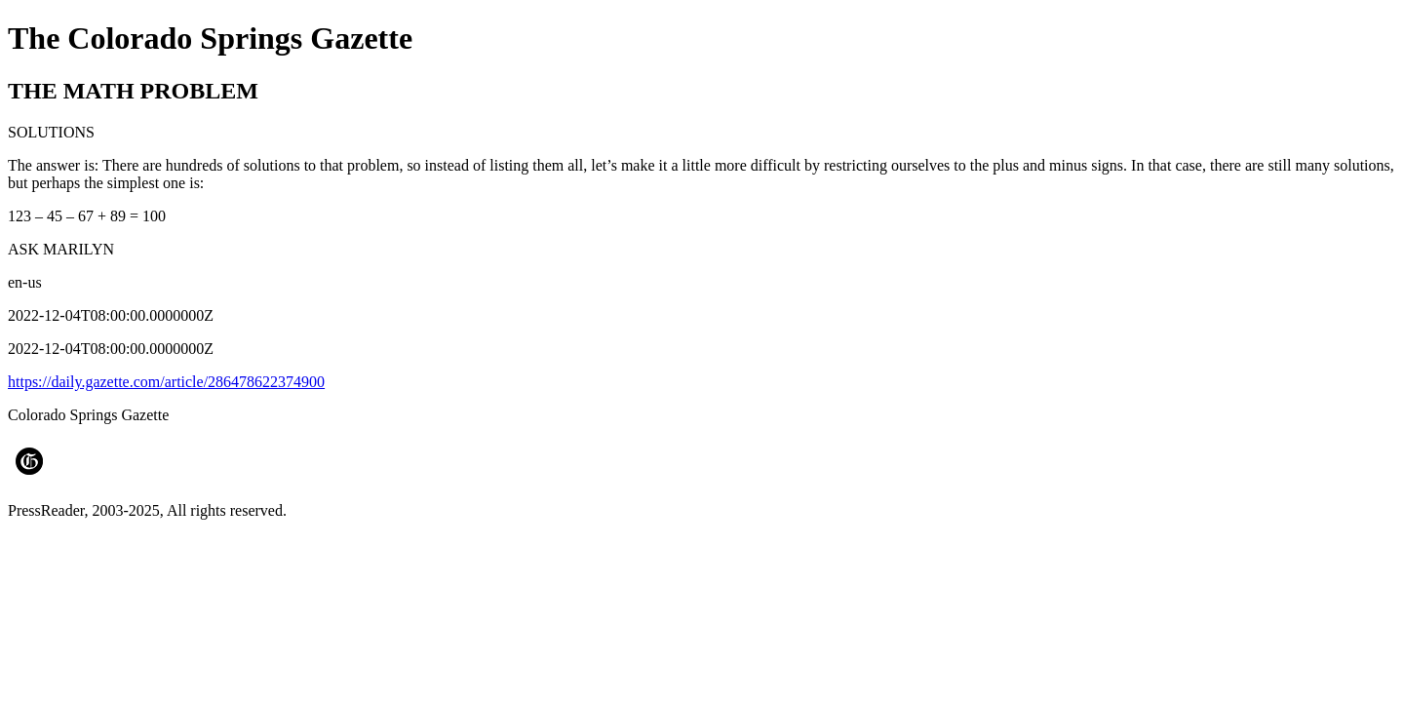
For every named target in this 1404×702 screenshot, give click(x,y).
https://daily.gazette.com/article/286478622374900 (166, 381)
